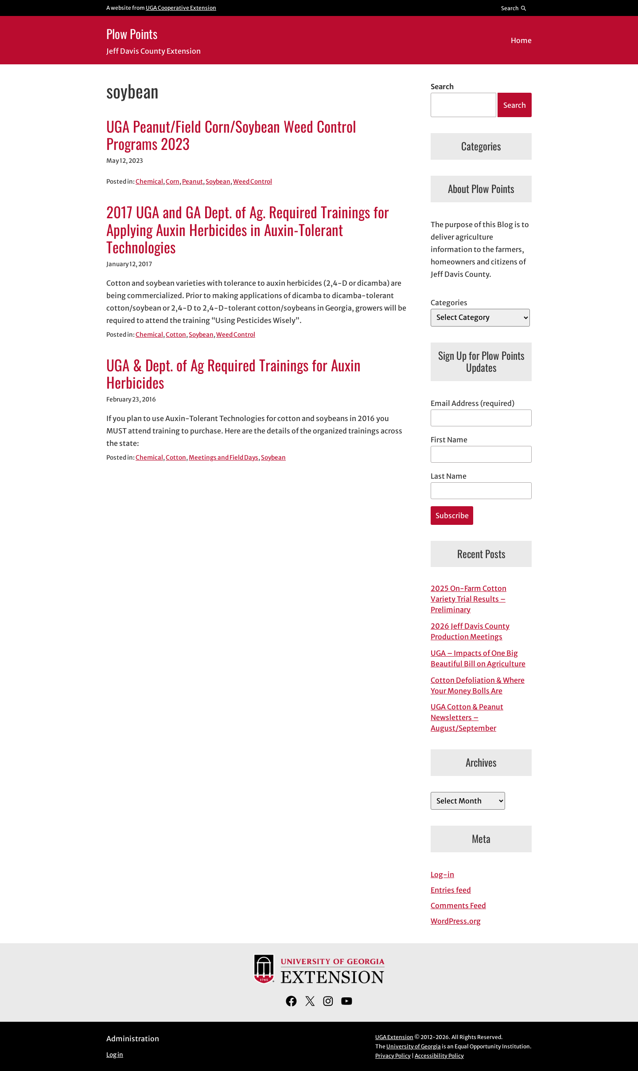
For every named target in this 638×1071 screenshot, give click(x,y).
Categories (449, 302)
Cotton (176, 335)
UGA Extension (394, 1037)
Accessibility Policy (439, 1055)
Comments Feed (458, 905)
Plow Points (131, 33)
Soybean (218, 181)
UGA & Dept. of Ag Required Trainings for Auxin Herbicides (233, 374)
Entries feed (451, 890)
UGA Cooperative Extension (181, 7)
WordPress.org (456, 921)
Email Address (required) (472, 403)
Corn (172, 181)
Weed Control (252, 181)
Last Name (449, 476)
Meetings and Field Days (223, 457)
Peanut (192, 181)
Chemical (149, 181)
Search (442, 86)
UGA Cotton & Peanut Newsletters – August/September (467, 717)
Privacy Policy (393, 1055)
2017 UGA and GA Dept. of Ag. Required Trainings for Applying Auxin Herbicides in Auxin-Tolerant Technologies (247, 229)
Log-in (442, 874)
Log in (114, 1055)
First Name (449, 439)
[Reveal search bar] (514, 8)
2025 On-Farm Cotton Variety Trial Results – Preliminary (468, 599)
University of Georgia (413, 1046)
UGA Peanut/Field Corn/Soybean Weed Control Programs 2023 (231, 135)
